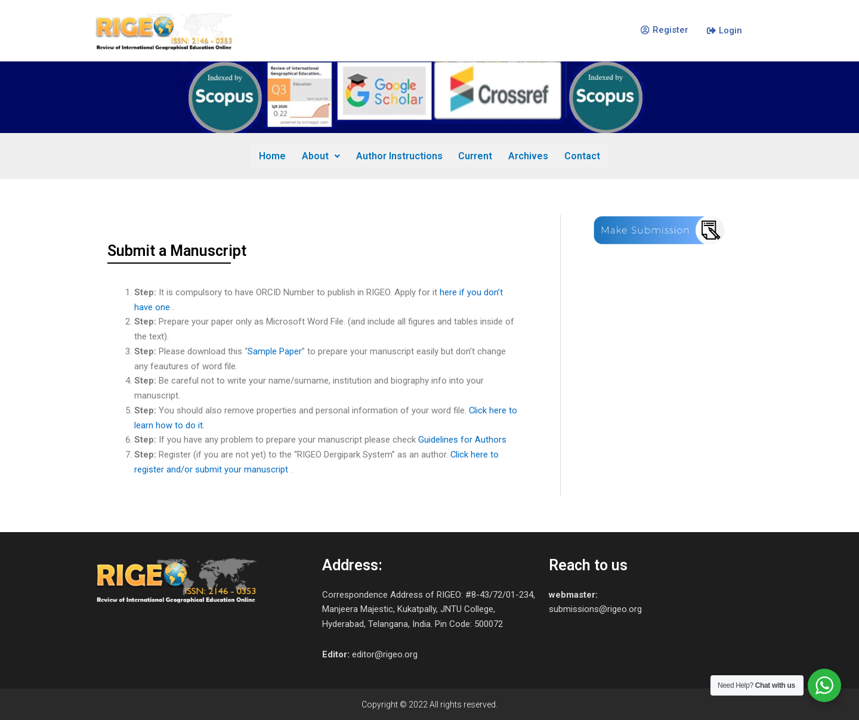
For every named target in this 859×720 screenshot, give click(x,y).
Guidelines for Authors (462, 439)
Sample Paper (275, 350)
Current (475, 155)
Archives (528, 155)
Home (273, 155)
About (321, 155)
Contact (581, 155)
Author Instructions (399, 155)
